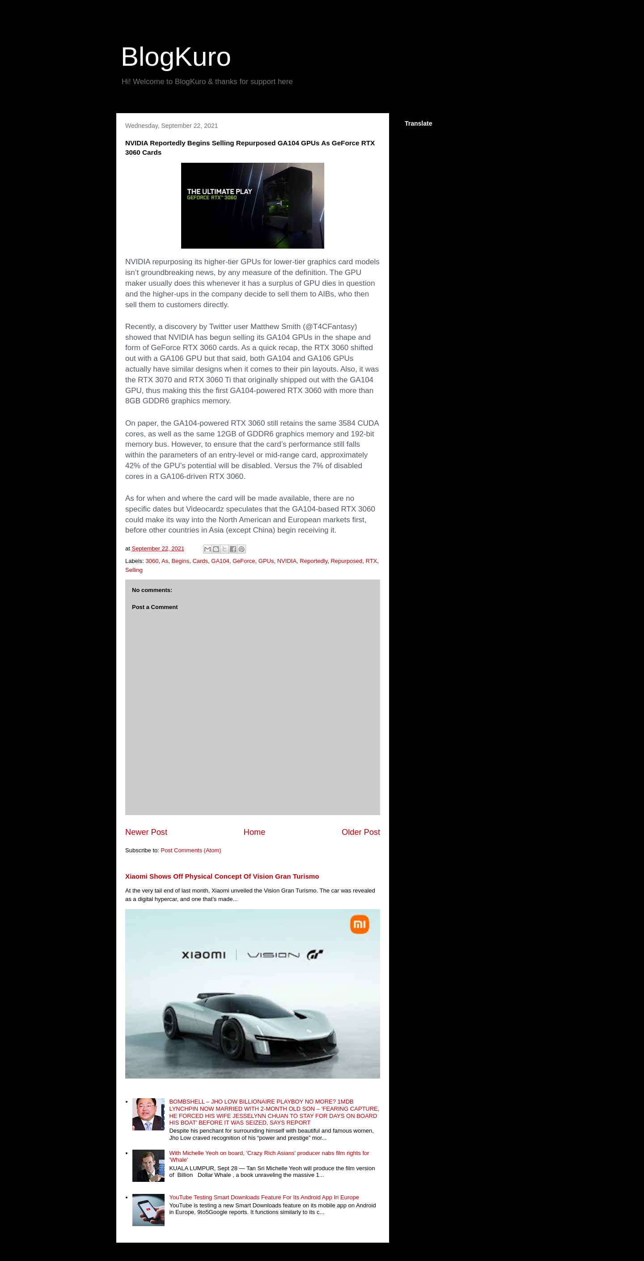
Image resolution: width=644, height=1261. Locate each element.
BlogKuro (176, 57)
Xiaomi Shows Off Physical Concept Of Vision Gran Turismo (222, 876)
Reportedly (313, 561)
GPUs (266, 561)
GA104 (220, 561)
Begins (180, 561)
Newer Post (146, 832)
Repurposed (346, 561)
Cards (200, 561)
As (164, 561)
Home (255, 832)
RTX (371, 561)
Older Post (361, 832)
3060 (152, 561)
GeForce (244, 561)
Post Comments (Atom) (191, 850)
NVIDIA (287, 561)
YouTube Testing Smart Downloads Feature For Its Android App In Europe (264, 1197)
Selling (134, 570)
